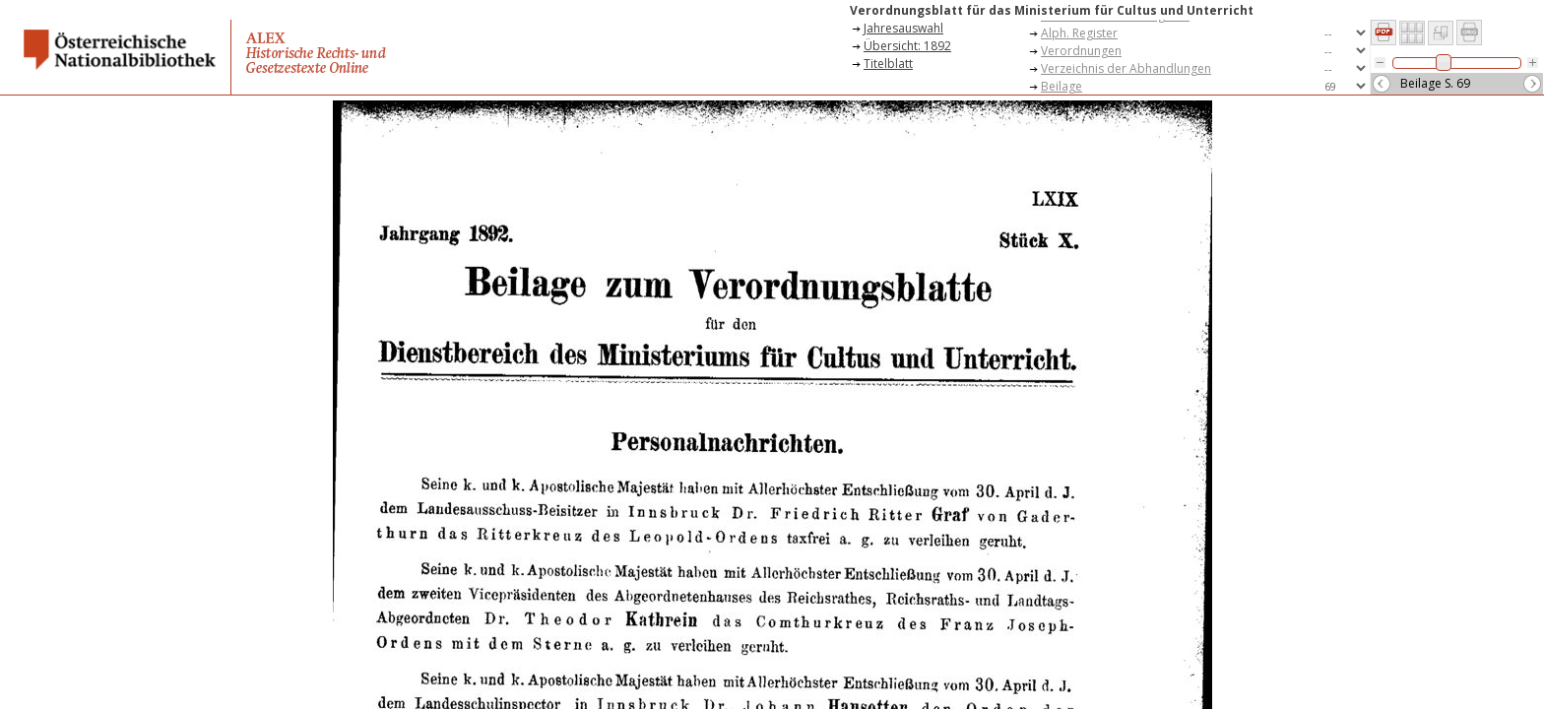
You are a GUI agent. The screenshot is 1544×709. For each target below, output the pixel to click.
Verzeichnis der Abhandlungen (1126, 68)
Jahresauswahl (903, 28)
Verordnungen (1081, 50)
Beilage (1061, 86)
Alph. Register (1079, 33)
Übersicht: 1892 (907, 45)
